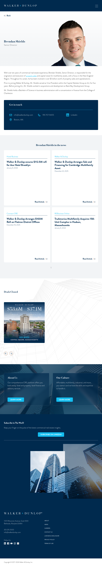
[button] (96, 5)
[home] (20, 6)
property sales (31, 75)
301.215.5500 (9, 529)
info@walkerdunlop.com (12, 532)
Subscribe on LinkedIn (51, 434)
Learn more (15, 399)
